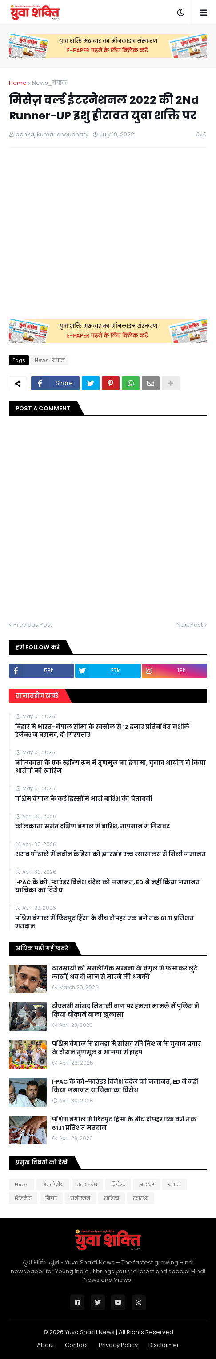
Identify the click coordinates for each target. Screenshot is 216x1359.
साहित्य (111, 1198)
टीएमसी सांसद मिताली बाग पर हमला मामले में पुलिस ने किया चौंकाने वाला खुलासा (125, 1010)
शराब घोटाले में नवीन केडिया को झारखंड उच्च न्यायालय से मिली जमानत (110, 854)
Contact (76, 1345)
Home (18, 83)
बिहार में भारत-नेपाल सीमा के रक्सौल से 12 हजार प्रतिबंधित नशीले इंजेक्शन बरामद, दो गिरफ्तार (102, 731)
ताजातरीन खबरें (37, 695)
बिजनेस (23, 1198)
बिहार (51, 1198)
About (45, 1345)
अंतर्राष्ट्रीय (53, 1184)
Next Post (189, 624)
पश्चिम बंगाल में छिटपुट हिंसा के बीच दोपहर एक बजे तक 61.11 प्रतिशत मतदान (104, 922)
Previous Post (32, 624)
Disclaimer (163, 1345)
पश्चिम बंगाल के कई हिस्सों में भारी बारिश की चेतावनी (83, 799)
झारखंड (146, 1184)
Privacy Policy (118, 1345)
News (21, 1184)
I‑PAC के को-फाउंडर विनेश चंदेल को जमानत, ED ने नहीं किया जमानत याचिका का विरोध (107, 886)
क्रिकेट (118, 1184)
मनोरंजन (80, 1198)
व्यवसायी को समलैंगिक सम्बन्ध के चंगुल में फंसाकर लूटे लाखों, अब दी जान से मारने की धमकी (125, 973)
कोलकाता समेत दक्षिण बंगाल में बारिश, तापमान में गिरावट (92, 826)
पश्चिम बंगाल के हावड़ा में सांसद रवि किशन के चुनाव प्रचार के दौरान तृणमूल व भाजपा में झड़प (126, 1048)
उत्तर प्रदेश (87, 1184)
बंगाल (174, 1184)
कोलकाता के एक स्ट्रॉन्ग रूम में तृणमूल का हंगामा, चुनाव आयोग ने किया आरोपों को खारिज (110, 767)
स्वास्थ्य (140, 1198)
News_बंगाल (49, 83)
